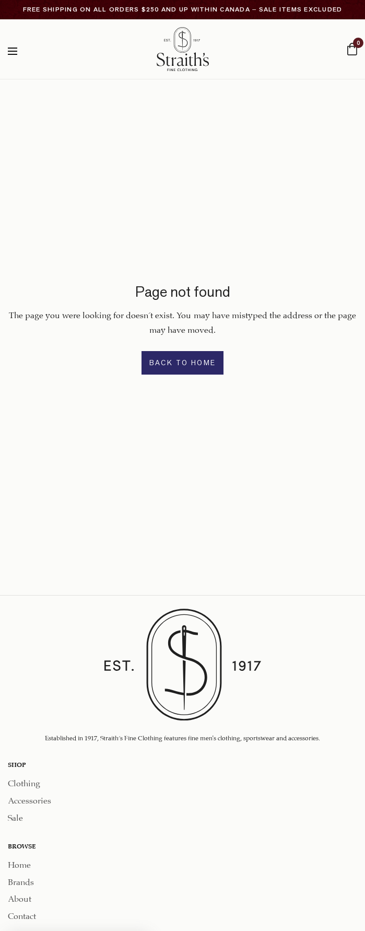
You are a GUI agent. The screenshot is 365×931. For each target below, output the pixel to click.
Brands (21, 880)
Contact (22, 914)
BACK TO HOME (182, 362)
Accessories (29, 799)
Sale (15, 816)
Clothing (24, 782)
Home (19, 863)
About (19, 897)
